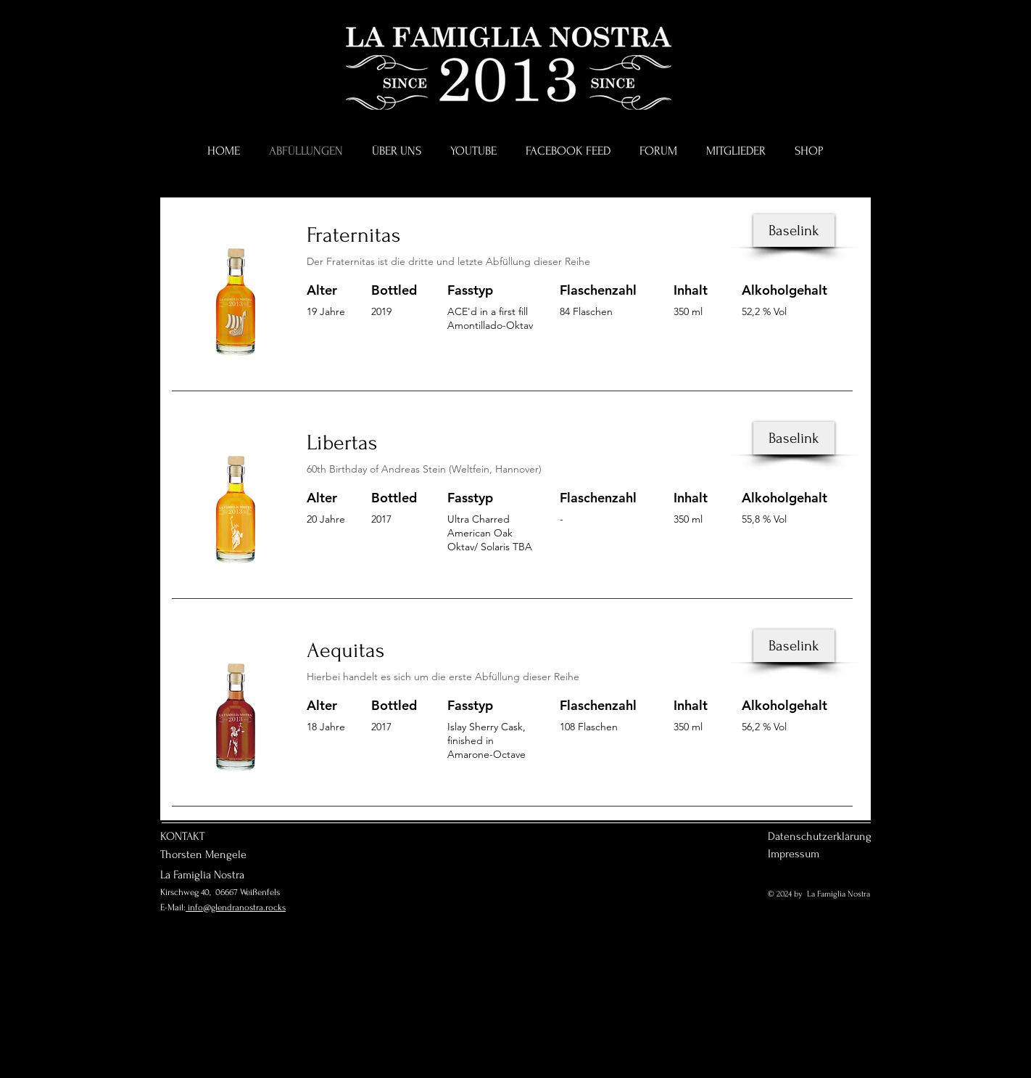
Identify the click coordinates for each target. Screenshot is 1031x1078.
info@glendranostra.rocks (236, 907)
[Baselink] (794, 230)
